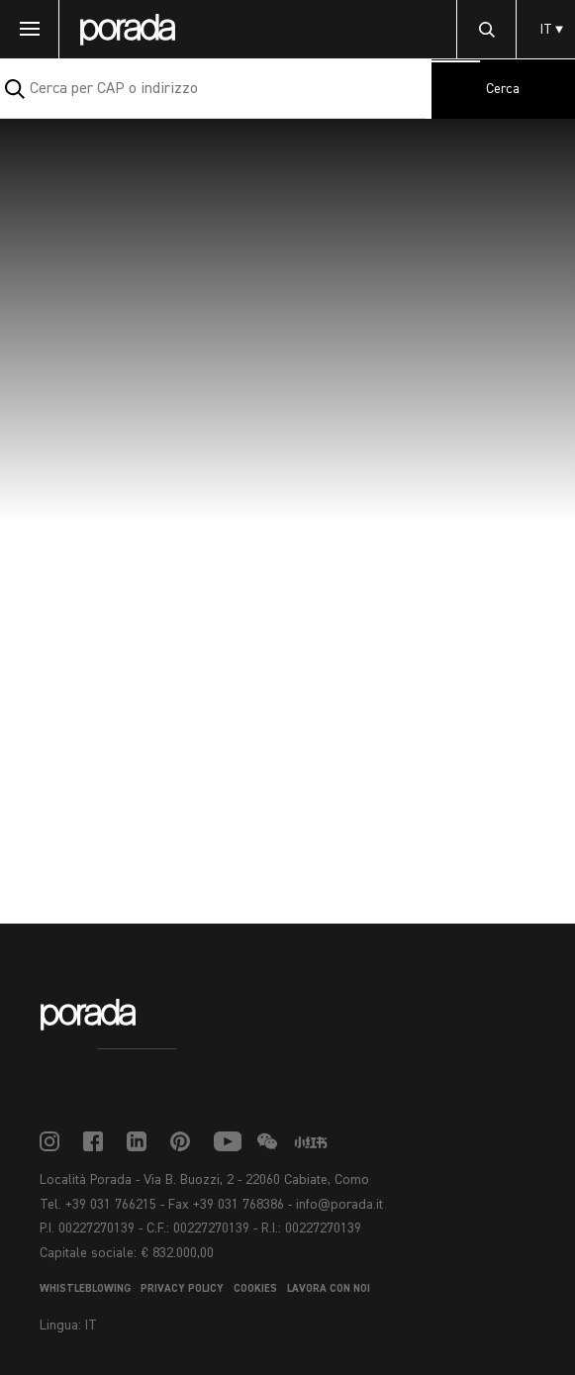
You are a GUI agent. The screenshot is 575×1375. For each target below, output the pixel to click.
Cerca (503, 89)
